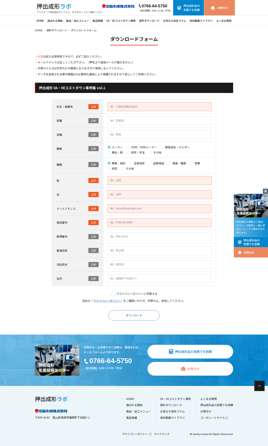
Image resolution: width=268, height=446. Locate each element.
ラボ (54, 6)
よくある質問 (223, 20)
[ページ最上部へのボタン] (259, 386)
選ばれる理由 (55, 20)
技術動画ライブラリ (201, 20)
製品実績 (98, 20)
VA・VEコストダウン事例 (121, 20)
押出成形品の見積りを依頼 (249, 242)
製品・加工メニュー (77, 20)
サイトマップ (161, 434)
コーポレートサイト (214, 418)
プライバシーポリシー (106, 301)
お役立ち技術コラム (174, 20)
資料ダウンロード (149, 20)
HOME (40, 20)
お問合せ (246, 252)
